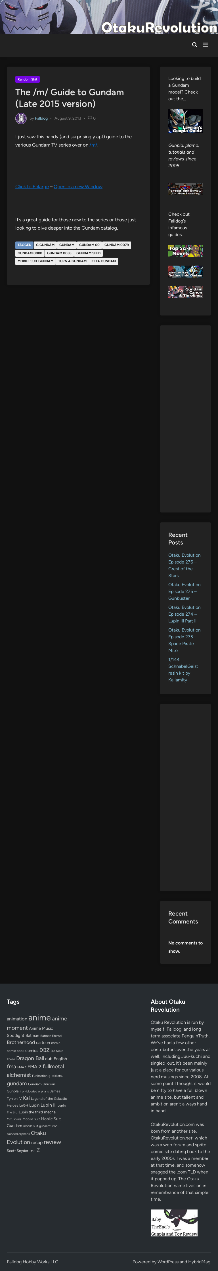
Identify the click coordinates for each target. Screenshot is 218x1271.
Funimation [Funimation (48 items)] (39, 1076)
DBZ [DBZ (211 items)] (44, 1050)
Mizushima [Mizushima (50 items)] (14, 1119)
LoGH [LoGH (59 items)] (23, 1105)
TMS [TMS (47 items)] (32, 1151)
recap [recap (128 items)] (37, 1142)
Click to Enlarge (32, 186)
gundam (66, 245)
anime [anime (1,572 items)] (39, 1017)
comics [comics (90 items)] (31, 1050)
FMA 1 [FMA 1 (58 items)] (21, 1067)
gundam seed (88, 253)
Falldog (41, 118)
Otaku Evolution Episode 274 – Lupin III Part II (184, 614)
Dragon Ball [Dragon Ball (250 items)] (30, 1058)
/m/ (93, 145)
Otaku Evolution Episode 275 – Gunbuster (184, 591)
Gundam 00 (89, 245)
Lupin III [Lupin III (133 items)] (48, 1105)
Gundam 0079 (116, 245)
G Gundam (45, 245)
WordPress (168, 1261)
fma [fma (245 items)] (11, 1066)
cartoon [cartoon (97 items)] (43, 1042)
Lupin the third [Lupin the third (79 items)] (31, 1112)
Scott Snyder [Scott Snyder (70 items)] (17, 1151)
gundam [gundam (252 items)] (17, 1083)
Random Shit (27, 79)
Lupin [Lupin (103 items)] (34, 1105)
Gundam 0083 (59, 253)
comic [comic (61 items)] (55, 1043)
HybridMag (199, 1261)
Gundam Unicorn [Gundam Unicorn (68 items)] (41, 1084)
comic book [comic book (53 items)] (15, 1051)
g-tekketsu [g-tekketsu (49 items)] (56, 1076)
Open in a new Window (78, 186)
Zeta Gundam (103, 261)
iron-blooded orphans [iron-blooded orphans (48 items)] (34, 1091)
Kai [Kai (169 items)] (26, 1098)
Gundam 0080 (30, 253)
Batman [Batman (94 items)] (32, 1035)
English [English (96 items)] (60, 1058)
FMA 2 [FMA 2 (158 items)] (34, 1066)
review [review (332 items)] (52, 1141)
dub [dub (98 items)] (49, 1058)
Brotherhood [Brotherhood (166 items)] (21, 1042)
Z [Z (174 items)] (38, 1150)
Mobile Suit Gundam (35, 261)
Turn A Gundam (72, 261)
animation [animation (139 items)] (17, 1019)
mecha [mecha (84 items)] (50, 1112)
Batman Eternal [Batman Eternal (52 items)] (51, 1036)
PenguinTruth (195, 1036)
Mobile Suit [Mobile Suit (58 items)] (31, 1119)
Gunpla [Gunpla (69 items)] (13, 1091)
